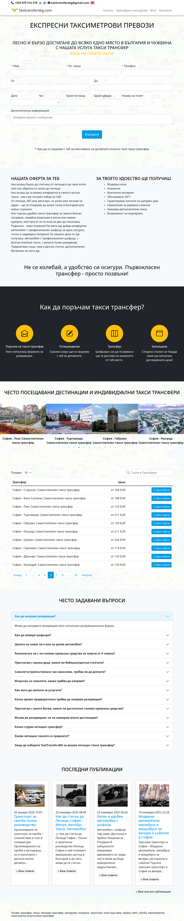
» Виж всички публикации (153, 891)
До (96, 81)
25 (75, 575)
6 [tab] (94, 447)
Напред (87, 575)
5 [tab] (89, 447)
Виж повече (161, 490)
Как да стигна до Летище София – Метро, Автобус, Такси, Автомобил (71, 822)
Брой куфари (102, 96)
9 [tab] (110, 447)
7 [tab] (100, 447)
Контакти (165, 10)
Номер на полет (132, 96)
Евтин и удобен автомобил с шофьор (110, 820)
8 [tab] (105, 447)
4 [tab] (84, 447)
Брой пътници (75, 96)
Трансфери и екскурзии (132, 10)
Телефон (129, 66)
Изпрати (92, 134)
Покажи (16, 473)
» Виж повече (25, 871)
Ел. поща (75, 66)
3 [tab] (79, 447)
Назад (17, 575)
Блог (153, 10)
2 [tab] (74, 447)
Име (16, 66)
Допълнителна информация (30, 110)
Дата (14, 96)
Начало (108, 10)
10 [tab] (115, 447)
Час (41, 96)
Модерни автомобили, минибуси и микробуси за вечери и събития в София (154, 826)
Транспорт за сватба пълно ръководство (25, 820)
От (13, 81)
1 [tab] (68, 447)
